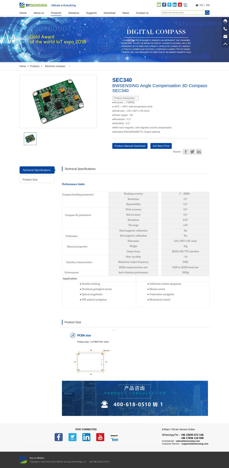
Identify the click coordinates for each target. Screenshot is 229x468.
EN (207, 5)
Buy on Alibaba (36, 458)
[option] (114, 39)
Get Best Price (161, 145)
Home (23, 66)
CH (201, 5)
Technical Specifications (37, 170)
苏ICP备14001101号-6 (99, 462)
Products (34, 66)
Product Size (31, 179)
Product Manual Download (129, 145)
